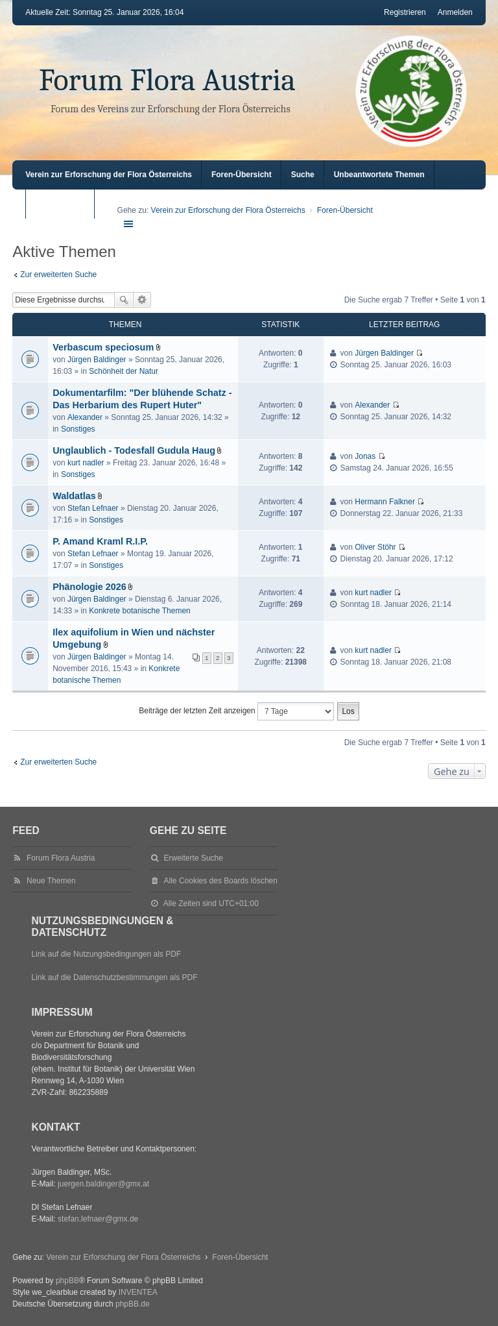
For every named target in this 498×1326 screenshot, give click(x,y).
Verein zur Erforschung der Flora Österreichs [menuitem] (108, 174)
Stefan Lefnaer (93, 508)
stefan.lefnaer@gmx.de (98, 1218)
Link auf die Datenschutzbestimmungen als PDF (114, 977)
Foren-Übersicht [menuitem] (241, 174)
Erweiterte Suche (142, 300)
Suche (124, 300)
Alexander (84, 417)
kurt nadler (85, 462)
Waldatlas (74, 496)
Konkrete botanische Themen (140, 610)
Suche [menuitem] (302, 174)
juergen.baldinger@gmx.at (103, 1183)
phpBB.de (132, 1303)
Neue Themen (51, 880)
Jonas (365, 456)
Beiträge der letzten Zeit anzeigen (236, 711)
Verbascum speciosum (103, 347)
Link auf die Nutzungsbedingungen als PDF (106, 954)
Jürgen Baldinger (96, 359)
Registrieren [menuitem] (405, 12)
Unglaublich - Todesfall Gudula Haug (134, 450)
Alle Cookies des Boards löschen (221, 880)
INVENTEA (138, 1292)
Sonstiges (78, 429)
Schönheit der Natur (123, 371)
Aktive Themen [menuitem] (62, 203)
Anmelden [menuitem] (455, 12)
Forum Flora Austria (167, 80)
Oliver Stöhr (375, 547)
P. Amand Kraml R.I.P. (100, 541)
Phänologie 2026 (89, 587)
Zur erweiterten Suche (58, 274)
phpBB (67, 1280)
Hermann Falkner (385, 501)
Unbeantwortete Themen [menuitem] (379, 174)
